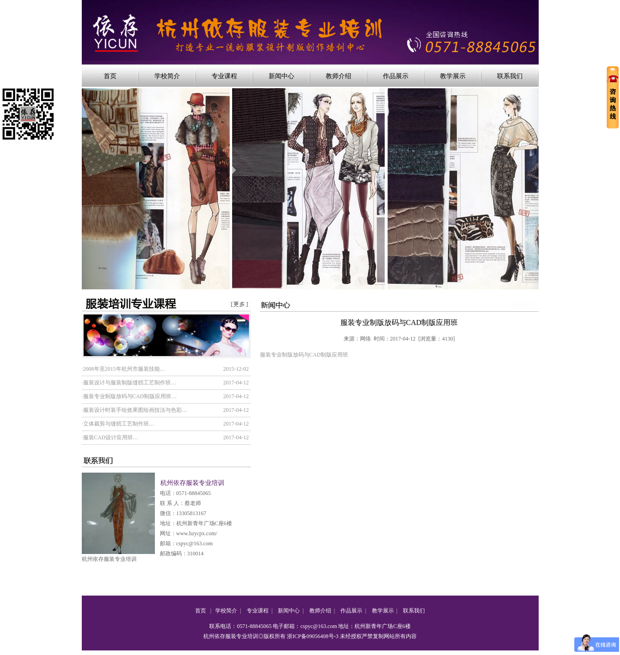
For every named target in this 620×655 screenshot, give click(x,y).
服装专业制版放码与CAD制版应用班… (130, 396)
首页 (110, 76)
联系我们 (510, 76)
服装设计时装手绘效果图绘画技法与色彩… (135, 410)
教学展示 (453, 76)
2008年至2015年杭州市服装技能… (124, 369)
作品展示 (395, 76)
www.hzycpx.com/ (196, 533)
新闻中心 (281, 76)
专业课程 (224, 76)
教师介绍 (338, 76)
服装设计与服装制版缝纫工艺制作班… (129, 382)
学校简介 (167, 76)
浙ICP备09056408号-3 (313, 636)
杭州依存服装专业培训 (109, 559)
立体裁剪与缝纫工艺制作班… (118, 424)
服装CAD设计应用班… (110, 437)
